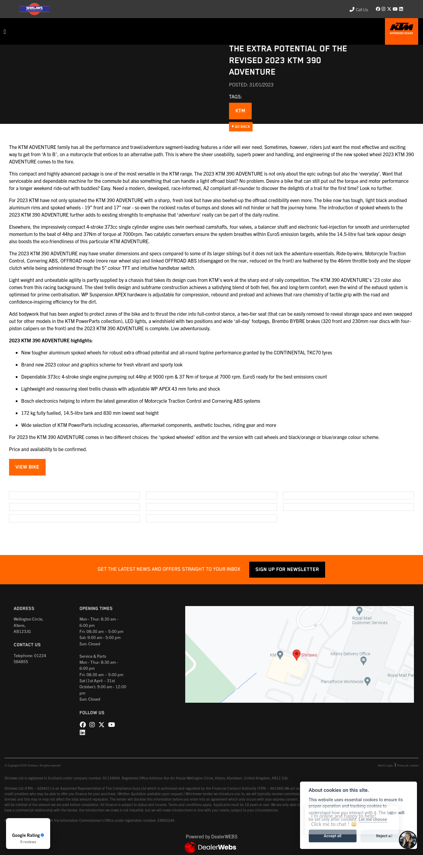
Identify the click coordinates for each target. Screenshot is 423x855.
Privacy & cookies (407, 765)
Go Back (241, 126)
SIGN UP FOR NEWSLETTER (287, 570)
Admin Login (385, 765)
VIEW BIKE (27, 467)
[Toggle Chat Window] (408, 840)
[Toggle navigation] (5, 31)
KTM (240, 111)
